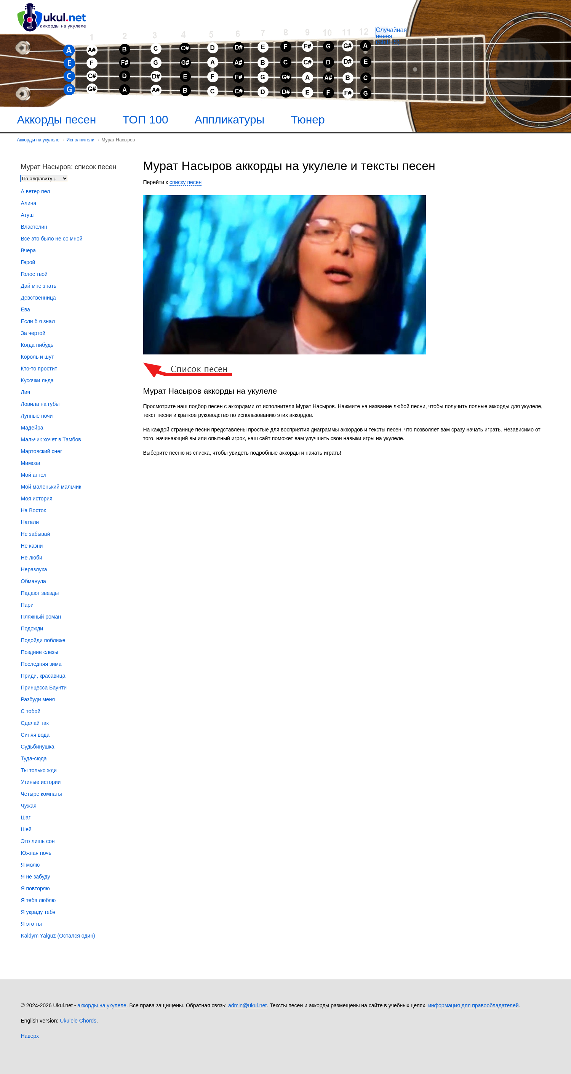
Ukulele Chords (78, 1021)
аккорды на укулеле (101, 1005)
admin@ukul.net (247, 1005)
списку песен (186, 182)
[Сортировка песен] (44, 178)
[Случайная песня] (442, 42)
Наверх (30, 1036)
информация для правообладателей (473, 1005)
